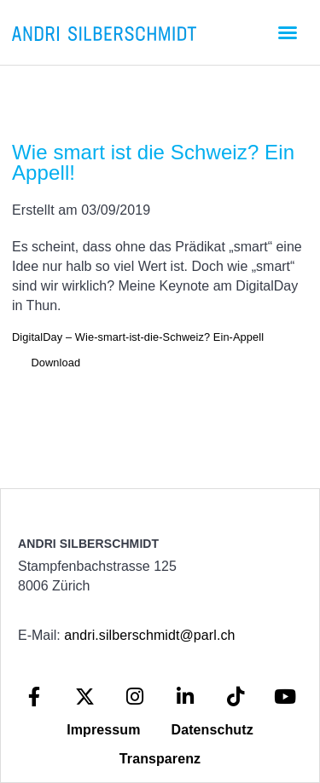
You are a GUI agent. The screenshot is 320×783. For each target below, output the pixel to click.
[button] (287, 32)
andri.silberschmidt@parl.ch (149, 635)
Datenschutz (212, 730)
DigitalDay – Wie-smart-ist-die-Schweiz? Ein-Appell (138, 337)
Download (55, 362)
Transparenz (160, 758)
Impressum (103, 730)
